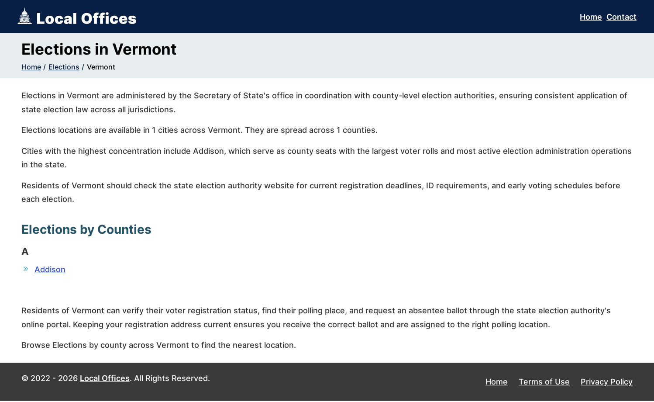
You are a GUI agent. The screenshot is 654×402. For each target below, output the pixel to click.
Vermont (101, 66)
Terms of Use (544, 382)
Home (591, 16)
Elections (63, 66)
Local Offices (105, 379)
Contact (621, 16)
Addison (49, 269)
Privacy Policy (607, 382)
